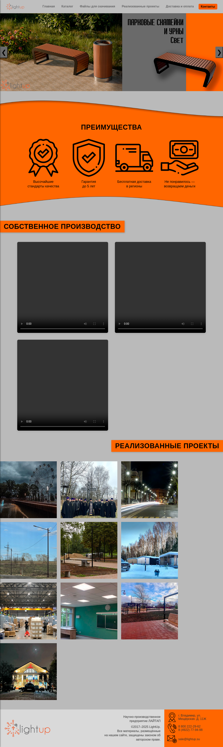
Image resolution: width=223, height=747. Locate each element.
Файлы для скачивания (97, 6)
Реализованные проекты (140, 6)
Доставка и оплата (180, 6)
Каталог (67, 6)
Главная (48, 6)
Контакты (208, 6)
